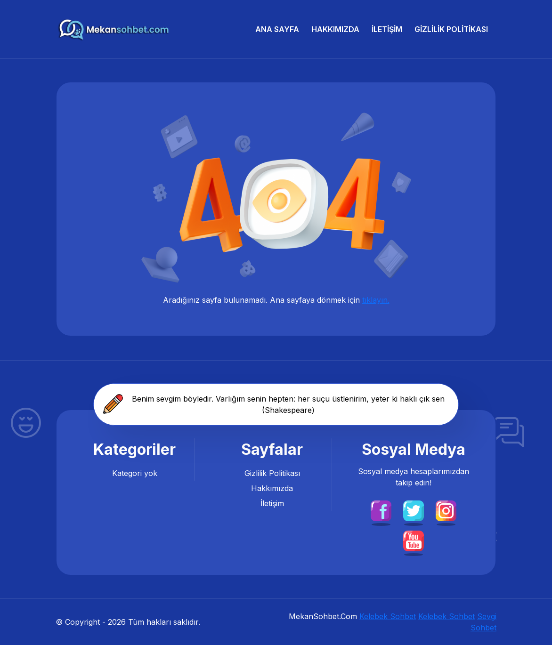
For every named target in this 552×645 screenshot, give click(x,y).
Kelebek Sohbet (387, 616)
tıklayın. (376, 300)
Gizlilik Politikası (451, 29)
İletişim (387, 29)
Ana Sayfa (277, 29)
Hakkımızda (335, 29)
